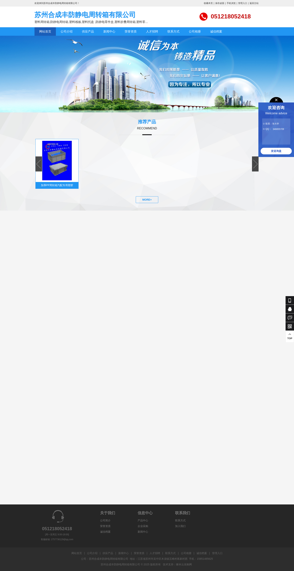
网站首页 (45, 31)
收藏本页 (208, 3)
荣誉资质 (131, 31)
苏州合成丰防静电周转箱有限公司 (85, 15)
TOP (289, 336)
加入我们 (180, 526)
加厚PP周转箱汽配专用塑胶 (57, 185)
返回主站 (254, 3)
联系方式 (173, 31)
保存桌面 (219, 3)
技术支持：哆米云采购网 (177, 564)
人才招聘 (152, 31)
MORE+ (147, 199)
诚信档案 (216, 31)
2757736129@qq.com (62, 539)
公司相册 (195, 31)
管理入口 (242, 3)
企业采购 (143, 526)
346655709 (278, 129)
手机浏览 (231, 3)
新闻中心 (109, 31)
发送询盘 (276, 150)
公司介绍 (67, 31)
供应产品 (88, 31)
